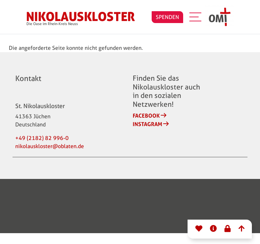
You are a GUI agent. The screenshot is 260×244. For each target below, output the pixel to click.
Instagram (147, 124)
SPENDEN (167, 17)
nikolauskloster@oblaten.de (49, 146)
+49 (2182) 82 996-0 (42, 138)
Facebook (146, 115)
